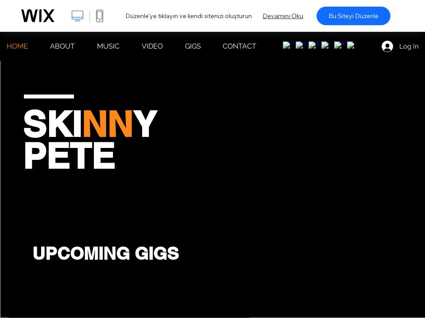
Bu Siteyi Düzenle (353, 16)
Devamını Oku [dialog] (283, 16)
